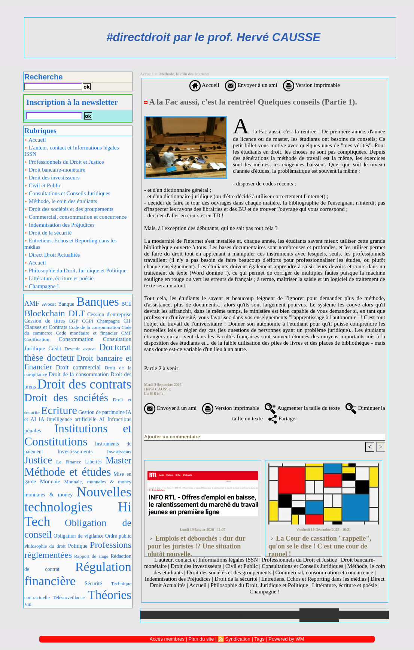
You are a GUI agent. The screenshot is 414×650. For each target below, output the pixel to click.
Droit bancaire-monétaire (54, 170)
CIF (127, 321)
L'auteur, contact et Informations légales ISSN (71, 151)
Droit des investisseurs (52, 178)
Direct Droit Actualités (52, 255)
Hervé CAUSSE (157, 389)
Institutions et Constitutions (77, 435)
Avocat (49, 304)
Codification (36, 339)
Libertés (93, 462)
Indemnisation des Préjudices (59, 225)
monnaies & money (48, 495)
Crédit (54, 348)
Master (118, 460)
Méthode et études (67, 472)
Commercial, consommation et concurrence (75, 217)
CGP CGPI (81, 321)
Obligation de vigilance (78, 536)
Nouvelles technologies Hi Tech (77, 506)
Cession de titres (44, 321)
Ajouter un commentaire (172, 436)
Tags (259, 639)
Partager (282, 418)
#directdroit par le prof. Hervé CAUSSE (213, 37)
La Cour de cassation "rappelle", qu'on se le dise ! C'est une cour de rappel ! (319, 544)
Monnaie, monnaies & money (97, 481)
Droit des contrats (84, 384)
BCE (126, 304)
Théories (110, 595)
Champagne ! (41, 286)
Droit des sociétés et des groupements (68, 209)
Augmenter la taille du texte (302, 408)
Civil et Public (42, 185)
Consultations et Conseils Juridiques (67, 193)
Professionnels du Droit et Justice (64, 162)
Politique (78, 546)
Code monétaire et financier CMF (93, 333)
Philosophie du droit (45, 546)
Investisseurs (119, 451)
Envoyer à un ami (251, 85)
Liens (279, 615)
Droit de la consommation (79, 374)
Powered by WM (286, 639)
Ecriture (59, 410)
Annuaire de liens (319, 615)
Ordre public (118, 536)
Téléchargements (240, 615)
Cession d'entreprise (109, 314)
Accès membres (167, 639)
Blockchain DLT (54, 313)
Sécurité (93, 583)
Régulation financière (77, 573)
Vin (27, 604)
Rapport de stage (91, 556)
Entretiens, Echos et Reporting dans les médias (70, 244)
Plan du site (364, 615)
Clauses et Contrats (45, 327)
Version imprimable (311, 85)
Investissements (74, 451)
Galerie (200, 615)
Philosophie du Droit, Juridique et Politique (75, 270)
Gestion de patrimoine (101, 412)
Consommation (76, 339)
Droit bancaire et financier (77, 362)
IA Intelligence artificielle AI (71, 419)
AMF (31, 303)
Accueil (35, 140)
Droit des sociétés (66, 397)
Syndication (237, 639)
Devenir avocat (80, 348)
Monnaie (50, 481)
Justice (38, 460)
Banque (66, 304)
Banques (98, 301)
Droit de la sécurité (47, 233)
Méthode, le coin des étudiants (60, 201)
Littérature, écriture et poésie (59, 278)
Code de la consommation (94, 327)
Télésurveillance (69, 597)
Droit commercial (78, 367)
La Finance (68, 462)
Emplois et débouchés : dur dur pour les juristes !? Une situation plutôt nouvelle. (196, 544)
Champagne (108, 321)
